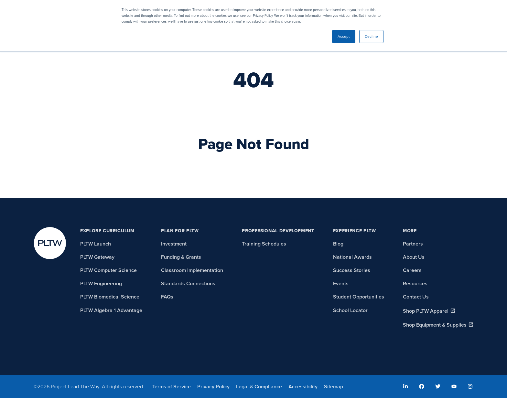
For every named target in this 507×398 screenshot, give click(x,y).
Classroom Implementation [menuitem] (192, 270)
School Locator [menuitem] (350, 310)
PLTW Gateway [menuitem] (97, 257)
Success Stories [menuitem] (351, 270)
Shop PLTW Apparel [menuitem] (425, 311)
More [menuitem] (410, 230)
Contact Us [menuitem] (416, 296)
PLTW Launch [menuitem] (95, 243)
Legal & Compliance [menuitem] (259, 386)
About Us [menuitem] (414, 257)
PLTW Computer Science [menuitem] (108, 270)
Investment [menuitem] (174, 243)
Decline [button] (371, 36)
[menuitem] (405, 386)
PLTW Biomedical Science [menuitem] (109, 296)
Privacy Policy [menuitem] (213, 386)
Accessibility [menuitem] (303, 386)
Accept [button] (344, 36)
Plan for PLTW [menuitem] (180, 230)
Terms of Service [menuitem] (171, 386)
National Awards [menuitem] (352, 257)
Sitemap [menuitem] (333, 386)
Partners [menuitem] (413, 243)
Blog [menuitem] (338, 243)
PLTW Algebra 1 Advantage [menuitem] (111, 310)
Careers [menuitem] (412, 270)
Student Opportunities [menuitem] (358, 296)
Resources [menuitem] (415, 283)
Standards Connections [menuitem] (188, 283)
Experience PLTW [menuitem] (354, 230)
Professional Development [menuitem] (278, 230)
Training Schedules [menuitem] (264, 243)
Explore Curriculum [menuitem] (107, 230)
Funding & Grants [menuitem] (181, 257)
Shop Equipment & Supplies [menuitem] (435, 325)
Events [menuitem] (341, 283)
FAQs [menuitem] (167, 296)
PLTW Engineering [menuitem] (101, 283)
